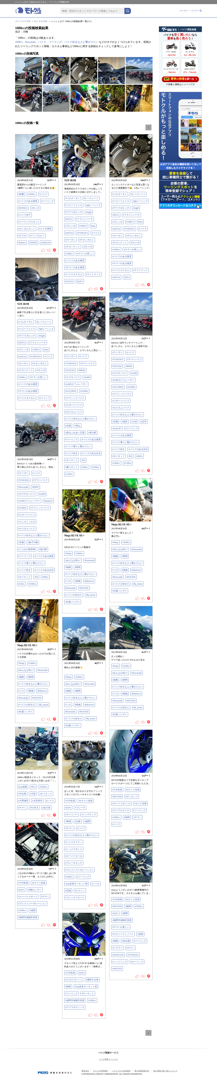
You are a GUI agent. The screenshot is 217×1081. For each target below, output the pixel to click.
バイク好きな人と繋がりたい (81, 42)
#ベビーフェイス (73, 205)
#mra (93, 226)
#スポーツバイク (120, 400)
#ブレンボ (70, 226)
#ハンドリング (119, 961)
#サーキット (88, 993)
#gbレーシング (93, 205)
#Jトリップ (44, 398)
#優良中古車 (92, 979)
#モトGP (88, 246)
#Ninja (115, 542)
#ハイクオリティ (73, 842)
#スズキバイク (119, 373)
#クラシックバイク (121, 394)
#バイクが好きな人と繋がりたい (81, 835)
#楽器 (140, 934)
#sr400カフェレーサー (123, 380)
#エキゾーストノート (123, 934)
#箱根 (115, 556)
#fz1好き (34, 807)
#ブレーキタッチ (73, 863)
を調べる (180, 78)
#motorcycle (118, 954)
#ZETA (68, 219)
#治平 (144, 421)
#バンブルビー (37, 235)
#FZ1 (33, 787)
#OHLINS (117, 968)
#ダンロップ (131, 796)
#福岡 (127, 817)
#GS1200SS (117, 387)
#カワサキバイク (26, 494)
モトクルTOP (40, 21)
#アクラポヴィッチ (74, 1007)
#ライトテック (93, 274)
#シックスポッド (73, 849)
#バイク (43, 194)
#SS (130, 456)
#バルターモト (72, 198)
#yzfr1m (69, 233)
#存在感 (126, 941)
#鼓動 (115, 941)
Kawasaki (30, 42)
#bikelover (136, 570)
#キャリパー (71, 814)
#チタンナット (72, 246)
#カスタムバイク (120, 407)
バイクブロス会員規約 (121, 1071)
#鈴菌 (21, 194)
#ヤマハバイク (134, 359)
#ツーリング (47, 201)
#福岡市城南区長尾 (27, 917)
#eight (89, 212)
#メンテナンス (89, 814)
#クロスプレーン (73, 979)
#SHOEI (33, 242)
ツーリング (55, 42)
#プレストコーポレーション (79, 870)
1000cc (19, 42)
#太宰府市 (37, 800)
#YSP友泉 (117, 789)
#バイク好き (118, 449)
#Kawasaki (23, 487)
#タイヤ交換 (140, 803)
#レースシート (91, 198)
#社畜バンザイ (119, 591)
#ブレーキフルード (74, 897)
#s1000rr (131, 387)
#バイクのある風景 (27, 201)
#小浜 (134, 421)
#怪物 (125, 570)
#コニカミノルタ (26, 521)
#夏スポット (71, 467)
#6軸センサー (34, 889)
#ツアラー (117, 948)
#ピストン (80, 890)
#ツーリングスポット (29, 222)
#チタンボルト (86, 239)
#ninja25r (48, 501)
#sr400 (134, 373)
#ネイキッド (118, 456)
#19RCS (83, 226)
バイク (42, 42)
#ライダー (117, 352)
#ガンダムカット (26, 228)
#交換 (68, 890)
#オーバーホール (73, 856)
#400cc (139, 456)
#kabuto (22, 242)
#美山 (77, 425)
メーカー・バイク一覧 (190, 10)
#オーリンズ (137, 961)
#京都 (115, 421)
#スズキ (22, 235)
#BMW (129, 366)
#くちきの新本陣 (26, 549)
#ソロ (115, 570)
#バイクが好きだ (120, 584)
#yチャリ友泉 (133, 789)
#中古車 (22, 793)
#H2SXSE (131, 577)
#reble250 (45, 242)
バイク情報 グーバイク (108, 1059)
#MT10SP (117, 796)
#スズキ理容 (45, 228)
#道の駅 (92, 432)
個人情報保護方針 (141, 1071)
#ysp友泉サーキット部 (76, 883)
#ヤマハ (22, 807)
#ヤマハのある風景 (74, 267)
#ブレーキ (80, 807)
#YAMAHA (82, 233)
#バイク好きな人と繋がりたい (127, 414)
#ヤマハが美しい (85, 253)
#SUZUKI (117, 366)
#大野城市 (23, 800)
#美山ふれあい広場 (74, 432)
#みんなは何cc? (120, 549)
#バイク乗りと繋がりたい (125, 442)
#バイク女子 (24, 215)
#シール (95, 883)
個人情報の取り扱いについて (165, 1071)
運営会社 (85, 1071)
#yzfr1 (80, 281)
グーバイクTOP (22, 21)
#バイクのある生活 (138, 449)
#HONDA (22, 208)
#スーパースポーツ (27, 896)
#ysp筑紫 (22, 787)
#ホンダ (35, 208)
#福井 (125, 421)
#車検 (68, 821)
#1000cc (31, 194)
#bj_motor (137, 584)
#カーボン (70, 239)
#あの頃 (46, 807)
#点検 (77, 821)
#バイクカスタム (73, 274)
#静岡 (125, 556)
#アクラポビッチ (73, 212)
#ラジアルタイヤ (120, 810)
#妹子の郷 (33, 542)
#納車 (128, 906)
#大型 (33, 793)
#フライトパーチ (84, 219)
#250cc (21, 584)
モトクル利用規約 (100, 1071)
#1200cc (128, 463)
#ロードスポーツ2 (121, 803)
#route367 (117, 428)
